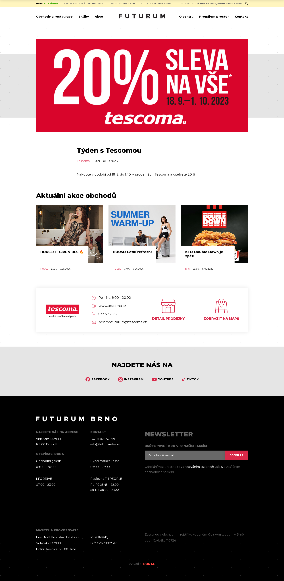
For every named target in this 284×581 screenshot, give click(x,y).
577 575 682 (105, 314)
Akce (99, 16)
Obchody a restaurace (54, 16)
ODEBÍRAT (236, 455)
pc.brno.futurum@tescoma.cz (115, 322)
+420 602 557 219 (102, 439)
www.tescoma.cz (109, 306)
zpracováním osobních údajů (202, 466)
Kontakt (241, 16)
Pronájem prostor (214, 16)
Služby (83, 16)
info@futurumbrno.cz (106, 444)
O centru (186, 16)
